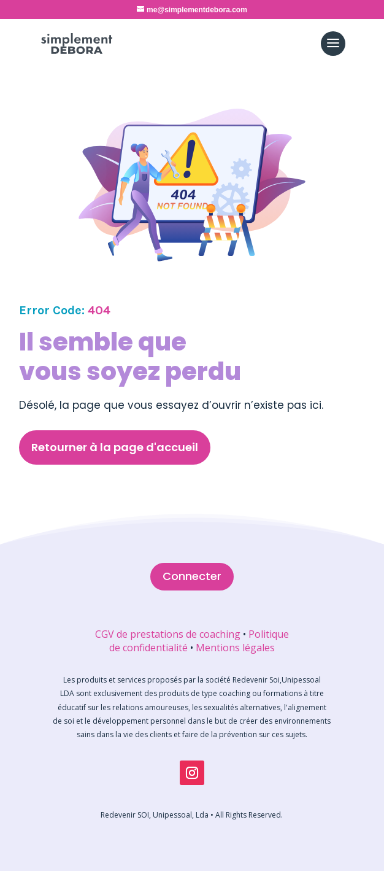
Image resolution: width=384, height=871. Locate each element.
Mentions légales (235, 647)
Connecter (192, 576)
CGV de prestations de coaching (167, 634)
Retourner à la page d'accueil (114, 447)
